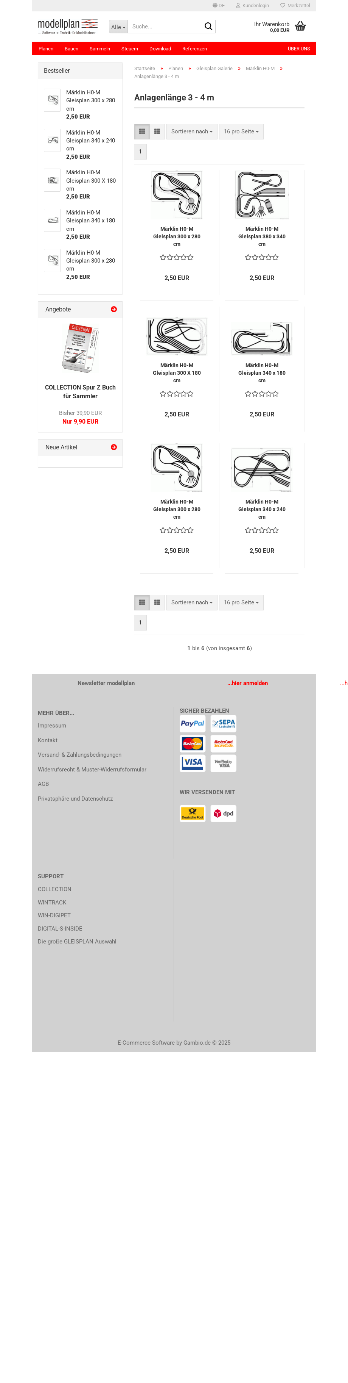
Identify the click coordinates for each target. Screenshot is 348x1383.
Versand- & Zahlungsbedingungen (79, 754)
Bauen (71, 49)
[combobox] (192, 131)
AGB (43, 784)
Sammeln (100, 49)
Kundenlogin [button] (252, 5)
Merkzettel (295, 5)
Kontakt (47, 740)
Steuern (129, 49)
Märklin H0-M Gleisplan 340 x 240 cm (262, 509)
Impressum (52, 725)
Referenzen (194, 49)
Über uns (299, 49)
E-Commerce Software (146, 1042)
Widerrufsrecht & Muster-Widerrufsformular (92, 769)
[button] (218, 5)
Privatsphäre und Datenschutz (75, 798)
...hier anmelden (247, 683)
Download (160, 49)
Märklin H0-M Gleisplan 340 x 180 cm (262, 372)
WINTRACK (52, 902)
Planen (46, 49)
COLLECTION (54, 889)
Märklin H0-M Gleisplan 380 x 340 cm (262, 236)
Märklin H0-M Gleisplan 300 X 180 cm (177, 372)
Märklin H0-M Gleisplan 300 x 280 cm (176, 236)
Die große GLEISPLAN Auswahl (77, 941)
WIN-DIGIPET (54, 915)
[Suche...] (118, 26)
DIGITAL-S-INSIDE (60, 928)
